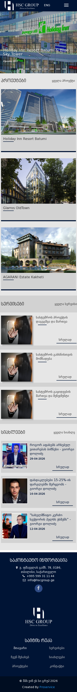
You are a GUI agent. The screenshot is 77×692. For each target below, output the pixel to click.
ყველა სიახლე (64, 432)
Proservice (47, 687)
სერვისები (56, 648)
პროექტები (20, 666)
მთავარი (20, 648)
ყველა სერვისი (66, 304)
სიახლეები (57, 657)
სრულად (65, 340)
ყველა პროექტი (63, 80)
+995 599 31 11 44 (40, 576)
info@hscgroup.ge (41, 580)
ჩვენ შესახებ (20, 657)
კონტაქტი (57, 666)
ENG (47, 5)
